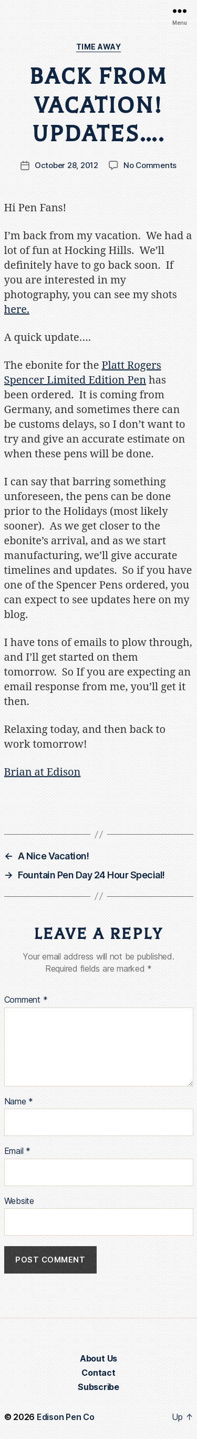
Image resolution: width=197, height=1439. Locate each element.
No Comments (150, 165)
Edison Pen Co (66, 1417)
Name (19, 1102)
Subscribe (98, 1387)
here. (17, 309)
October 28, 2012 (66, 165)
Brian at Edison (42, 772)
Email (17, 1151)
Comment (26, 1000)
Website (19, 1201)
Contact (98, 1372)
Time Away (98, 46)
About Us (98, 1358)
